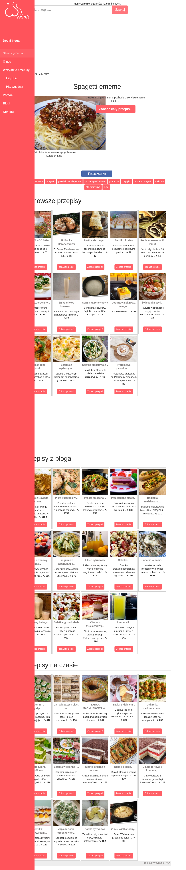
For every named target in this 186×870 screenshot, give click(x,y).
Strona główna (13, 53)
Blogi (6, 103)
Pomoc (8, 95)
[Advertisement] (110, 42)
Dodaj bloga (11, 40)
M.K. (181, 862)
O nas (7, 61)
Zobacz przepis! (50, 267)
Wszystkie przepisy (16, 70)
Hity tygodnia (13, 86)
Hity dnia (10, 78)
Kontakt (8, 111)
